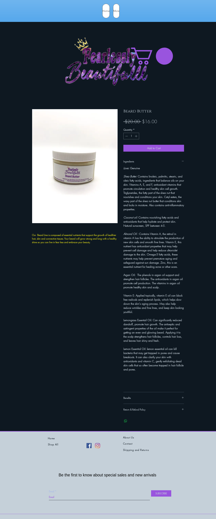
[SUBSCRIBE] (161, 493)
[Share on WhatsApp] (126, 421)
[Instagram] (97, 445)
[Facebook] (89, 445)
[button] (152, 56)
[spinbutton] (131, 136)
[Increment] (136, 136)
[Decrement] (126, 136)
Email (51, 491)
